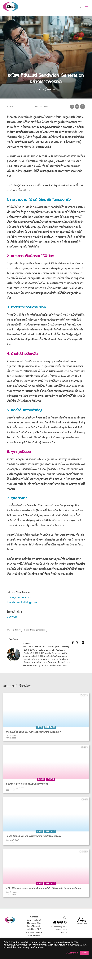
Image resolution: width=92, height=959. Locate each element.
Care (36, 89)
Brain (41, 780)
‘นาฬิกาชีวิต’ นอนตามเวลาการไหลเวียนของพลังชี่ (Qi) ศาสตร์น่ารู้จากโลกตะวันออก (43, 888)
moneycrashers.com (19, 598)
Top (65, 918)
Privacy (64, 933)
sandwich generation (36, 630)
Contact (34, 917)
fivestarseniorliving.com (22, 603)
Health (50, 780)
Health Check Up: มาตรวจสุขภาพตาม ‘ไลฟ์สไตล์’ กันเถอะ (33, 836)
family (17, 630)
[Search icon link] (79, 7)
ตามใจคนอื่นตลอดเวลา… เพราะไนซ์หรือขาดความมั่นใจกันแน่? (33, 732)
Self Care (53, 89)
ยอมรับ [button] (84, 952)
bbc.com (12, 617)
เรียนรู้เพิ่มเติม (72, 953)
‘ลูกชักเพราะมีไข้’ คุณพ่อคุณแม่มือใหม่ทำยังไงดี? (27, 784)
